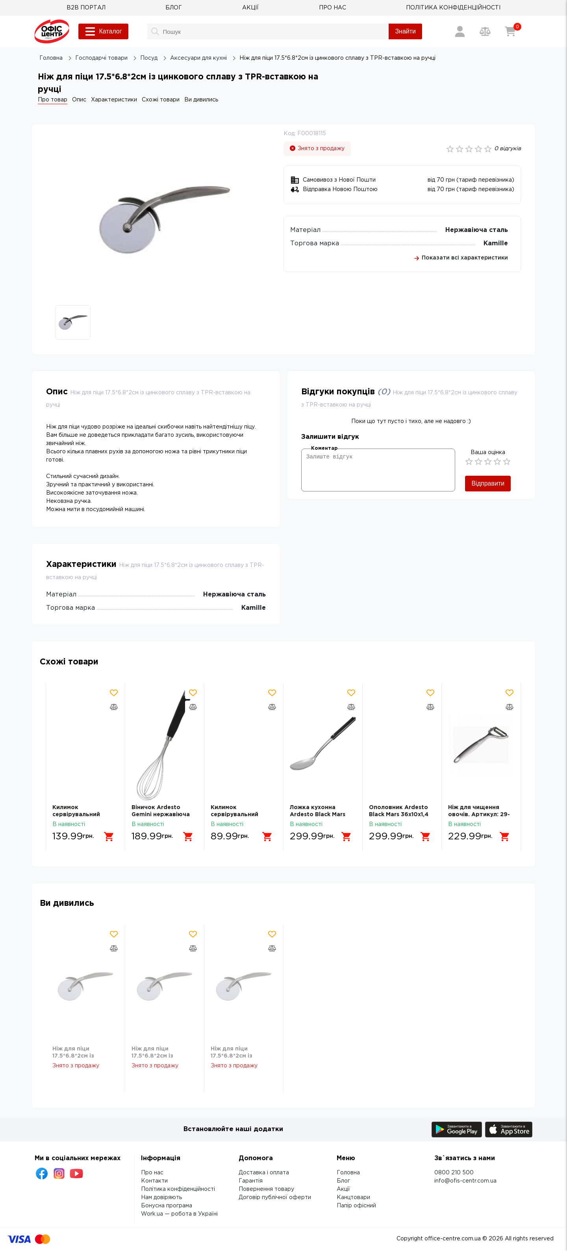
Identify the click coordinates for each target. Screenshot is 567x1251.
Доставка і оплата (264, 1172)
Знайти (405, 31)
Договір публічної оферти (275, 1197)
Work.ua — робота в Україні (179, 1214)
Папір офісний (356, 1205)
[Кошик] (510, 31)
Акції (343, 1189)
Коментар (324, 448)
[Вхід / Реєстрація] (459, 31)
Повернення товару (266, 1189)
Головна (348, 1172)
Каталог (103, 31)
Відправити (487, 483)
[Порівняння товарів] (485, 31)
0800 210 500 (454, 1172)
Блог (343, 1181)
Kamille (496, 244)
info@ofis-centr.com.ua (465, 1181)
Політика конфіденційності (178, 1189)
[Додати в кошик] (109, 836)
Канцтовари (353, 1197)
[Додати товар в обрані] (114, 692)
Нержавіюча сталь (476, 230)
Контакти (154, 1181)
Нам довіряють (161, 1197)
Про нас (152, 1172)
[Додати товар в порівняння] (114, 707)
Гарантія (251, 1181)
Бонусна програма (166, 1205)
